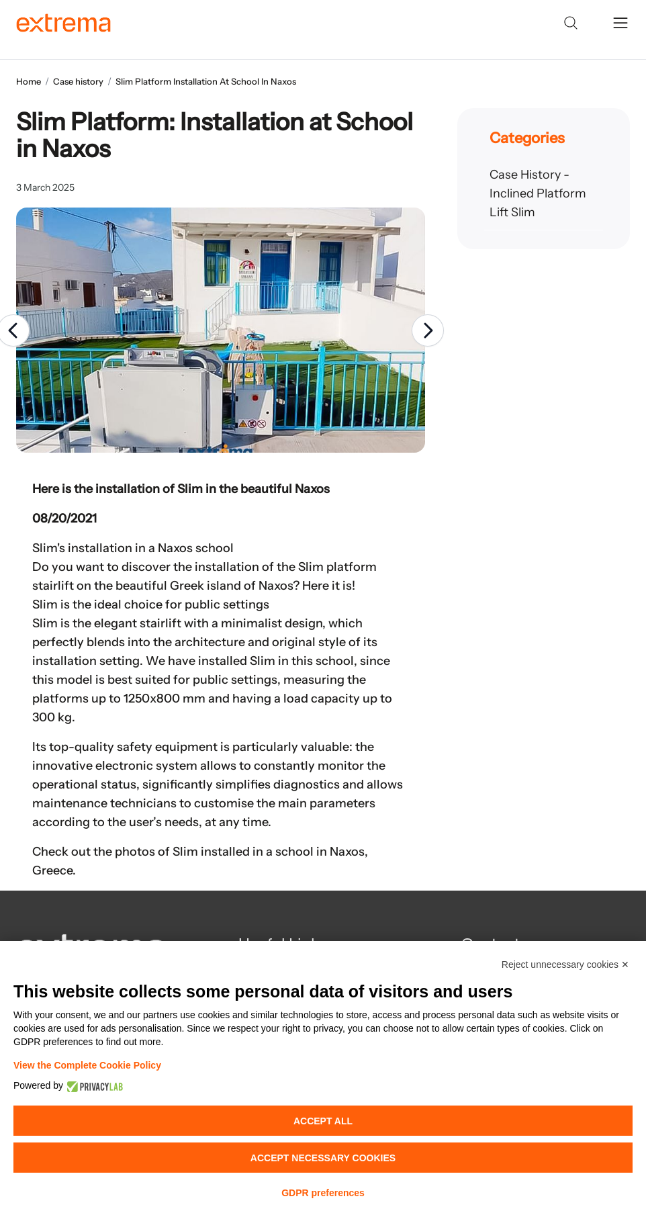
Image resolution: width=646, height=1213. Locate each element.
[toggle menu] (620, 23)
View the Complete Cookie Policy (87, 1065)
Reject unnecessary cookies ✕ (565, 964)
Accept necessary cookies (323, 1158)
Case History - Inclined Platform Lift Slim (538, 193)
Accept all (323, 1121)
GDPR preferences (323, 1192)
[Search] (570, 22)
